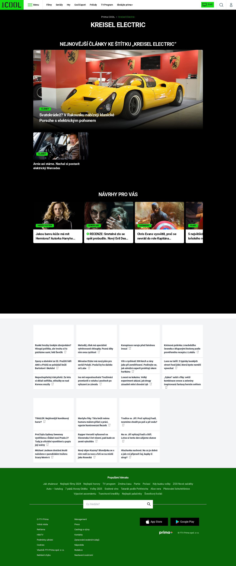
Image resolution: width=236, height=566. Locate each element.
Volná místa (42, 524)
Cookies (40, 545)
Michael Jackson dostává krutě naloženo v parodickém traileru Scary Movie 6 (51, 454)
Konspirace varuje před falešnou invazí (138, 347)
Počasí (146, 483)
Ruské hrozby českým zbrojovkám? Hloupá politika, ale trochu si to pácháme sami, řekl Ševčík (53, 349)
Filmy (49, 4)
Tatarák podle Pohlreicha (134, 488)
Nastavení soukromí (83, 555)
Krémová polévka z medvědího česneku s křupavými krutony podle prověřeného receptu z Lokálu (182, 349)
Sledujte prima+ (125, 4)
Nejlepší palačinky (132, 493)
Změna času (124, 483)
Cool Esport (80, 4)
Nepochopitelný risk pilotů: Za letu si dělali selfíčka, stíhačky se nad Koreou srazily (53, 381)
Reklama (41, 529)
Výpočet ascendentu (85, 493)
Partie (137, 483)
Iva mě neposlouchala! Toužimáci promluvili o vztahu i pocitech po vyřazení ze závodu (95, 381)
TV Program (107, 4)
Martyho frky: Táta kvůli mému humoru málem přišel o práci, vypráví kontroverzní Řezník (94, 422)
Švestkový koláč (153, 493)
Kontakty (78, 534)
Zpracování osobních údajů (86, 540)
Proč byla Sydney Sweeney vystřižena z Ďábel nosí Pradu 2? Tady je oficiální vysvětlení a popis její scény (53, 439)
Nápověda (79, 545)
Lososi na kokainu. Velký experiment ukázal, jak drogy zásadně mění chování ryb (136, 381)
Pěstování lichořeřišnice (176, 488)
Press (77, 524)
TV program (109, 483)
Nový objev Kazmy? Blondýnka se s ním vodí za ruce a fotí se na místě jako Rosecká (96, 454)
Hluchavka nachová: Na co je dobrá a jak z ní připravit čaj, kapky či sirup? (139, 454)
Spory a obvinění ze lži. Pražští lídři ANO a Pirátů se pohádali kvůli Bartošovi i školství (53, 365)
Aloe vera (156, 488)
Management (80, 519)
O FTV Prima (43, 519)
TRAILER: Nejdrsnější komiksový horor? (52, 420)
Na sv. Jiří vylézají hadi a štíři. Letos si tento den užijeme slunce (138, 437)
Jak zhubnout (50, 483)
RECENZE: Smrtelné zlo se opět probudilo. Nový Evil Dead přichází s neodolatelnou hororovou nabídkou (107, 236)
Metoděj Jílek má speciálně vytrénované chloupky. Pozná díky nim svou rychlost (95, 349)
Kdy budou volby (161, 483)
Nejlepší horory (91, 483)
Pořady (93, 4)
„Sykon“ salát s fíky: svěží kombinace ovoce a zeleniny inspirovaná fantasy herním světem (182, 382)
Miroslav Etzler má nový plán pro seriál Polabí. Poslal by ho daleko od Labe (95, 365)
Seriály (59, 4)
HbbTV (40, 534)
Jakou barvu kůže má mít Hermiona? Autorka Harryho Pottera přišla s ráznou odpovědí (54, 236)
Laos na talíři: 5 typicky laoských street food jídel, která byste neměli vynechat (182, 365)
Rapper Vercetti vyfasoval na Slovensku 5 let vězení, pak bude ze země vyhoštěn (96, 438)
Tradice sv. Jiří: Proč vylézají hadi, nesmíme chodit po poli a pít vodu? (139, 421)
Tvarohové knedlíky (108, 493)
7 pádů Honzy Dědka (76, 488)
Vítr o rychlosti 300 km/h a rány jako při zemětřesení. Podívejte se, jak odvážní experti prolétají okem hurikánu (139, 366)
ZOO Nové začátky (183, 483)
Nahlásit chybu (44, 555)
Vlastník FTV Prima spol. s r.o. (50, 550)
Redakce (78, 550)
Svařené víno (111, 488)
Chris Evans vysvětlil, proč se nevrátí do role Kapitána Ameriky (156, 236)
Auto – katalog (54, 488)
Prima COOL (108, 17)
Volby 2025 (96, 488)
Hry (68, 4)
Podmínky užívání (45, 540)
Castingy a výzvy (81, 529)
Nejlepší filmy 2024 (70, 483)
